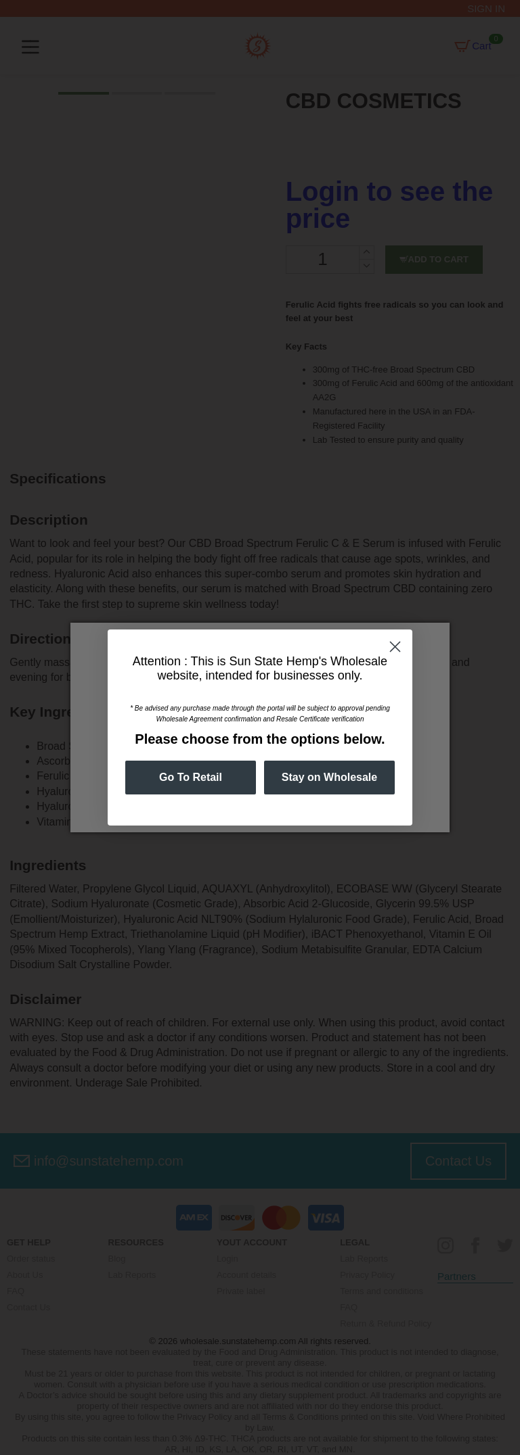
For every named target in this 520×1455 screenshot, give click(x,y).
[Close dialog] (395, 647)
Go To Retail (190, 777)
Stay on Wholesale (329, 777)
